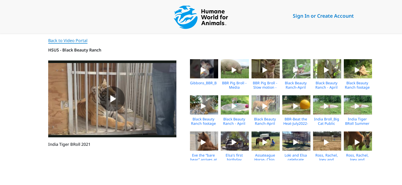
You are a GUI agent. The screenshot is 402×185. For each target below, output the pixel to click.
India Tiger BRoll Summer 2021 (357, 123)
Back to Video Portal (67, 40)
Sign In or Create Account (323, 15)
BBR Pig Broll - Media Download (234, 87)
